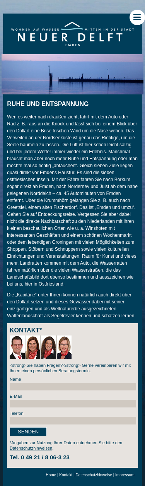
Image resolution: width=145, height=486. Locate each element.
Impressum (124, 475)
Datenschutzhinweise (93, 475)
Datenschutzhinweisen (31, 448)
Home (51, 475)
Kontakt (65, 475)
